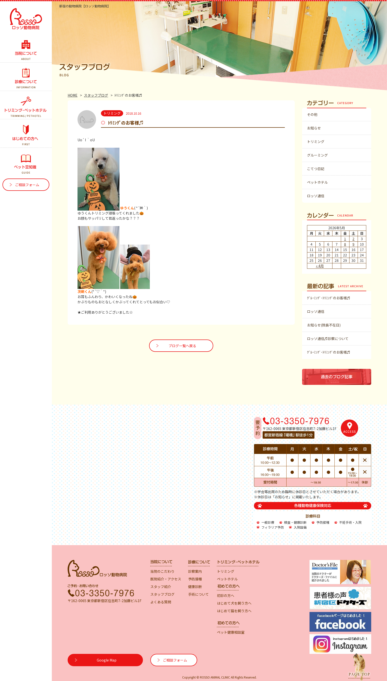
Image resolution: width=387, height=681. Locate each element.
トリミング (315, 141)
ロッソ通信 (315, 195)
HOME (72, 95)
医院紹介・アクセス (165, 578)
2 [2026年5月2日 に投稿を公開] (353, 238)
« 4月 (320, 265)
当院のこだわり (162, 571)
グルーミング (317, 155)
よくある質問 (160, 601)
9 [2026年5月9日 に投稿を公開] (353, 244)
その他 (312, 114)
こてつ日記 (315, 168)
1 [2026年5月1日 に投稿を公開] (345, 238)
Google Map (106, 660)
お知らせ (314, 127)
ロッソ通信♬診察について (327, 338)
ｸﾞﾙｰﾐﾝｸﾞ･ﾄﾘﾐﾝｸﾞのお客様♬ (328, 297)
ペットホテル (317, 182)
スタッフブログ (96, 95)
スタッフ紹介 (160, 586)
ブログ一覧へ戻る (182, 345)
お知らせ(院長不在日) (324, 325)
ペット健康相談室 (231, 632)
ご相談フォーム (27, 184)
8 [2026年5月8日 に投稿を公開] (345, 244)
